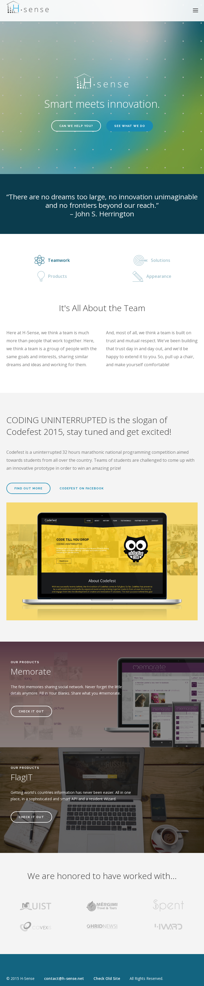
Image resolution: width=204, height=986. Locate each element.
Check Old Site (107, 978)
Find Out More (28, 488)
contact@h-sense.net (64, 978)
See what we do (129, 126)
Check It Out (31, 711)
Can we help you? (76, 126)
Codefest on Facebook (82, 488)
